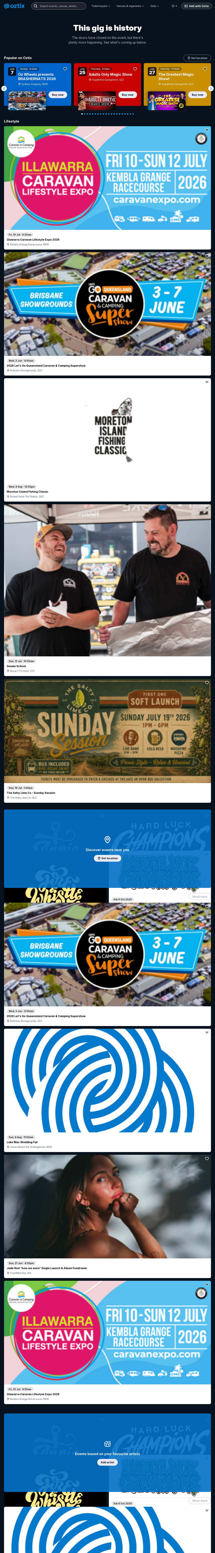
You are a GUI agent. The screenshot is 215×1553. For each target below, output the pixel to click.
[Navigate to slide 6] (95, 114)
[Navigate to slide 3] (87, 114)
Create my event (86, 1457)
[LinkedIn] (187, 1498)
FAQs (171, 1455)
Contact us (174, 1460)
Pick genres (107, 991)
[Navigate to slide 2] (84, 114)
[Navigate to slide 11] (109, 114)
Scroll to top (107, 1400)
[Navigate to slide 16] (122, 114)
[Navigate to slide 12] (111, 114)
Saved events (17, 1457)
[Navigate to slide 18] (127, 114)
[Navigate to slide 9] (103, 114)
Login (117, 1444)
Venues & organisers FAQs (92, 1462)
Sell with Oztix (196, 6)
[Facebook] (195, 1498)
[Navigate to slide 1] (82, 114)
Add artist (107, 417)
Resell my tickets (19, 1475)
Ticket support (18, 1471)
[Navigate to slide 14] (117, 114)
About (171, 1449)
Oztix (154, 6)
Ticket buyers (101, 6)
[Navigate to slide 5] (92, 114)
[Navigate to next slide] (211, 88)
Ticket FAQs (16, 1466)
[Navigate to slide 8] (100, 114)
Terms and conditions (196, 1517)
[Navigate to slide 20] (133, 114)
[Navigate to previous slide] (4, 88)
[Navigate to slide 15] (119, 114)
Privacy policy (175, 1517)
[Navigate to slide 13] (114, 114)
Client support (84, 1468)
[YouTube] (179, 1498)
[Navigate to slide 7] (98, 114)
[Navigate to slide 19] (130, 114)
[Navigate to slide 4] (90, 114)
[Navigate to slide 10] (106, 114)
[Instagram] (171, 1498)
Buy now (58, 94)
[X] (203, 1498)
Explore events (18, 1451)
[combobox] (59, 6)
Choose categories (107, 756)
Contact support (44, 1444)
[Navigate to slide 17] (125, 114)
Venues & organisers (130, 6)
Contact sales (137, 1444)
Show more (199, 310)
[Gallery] (107, 88)
